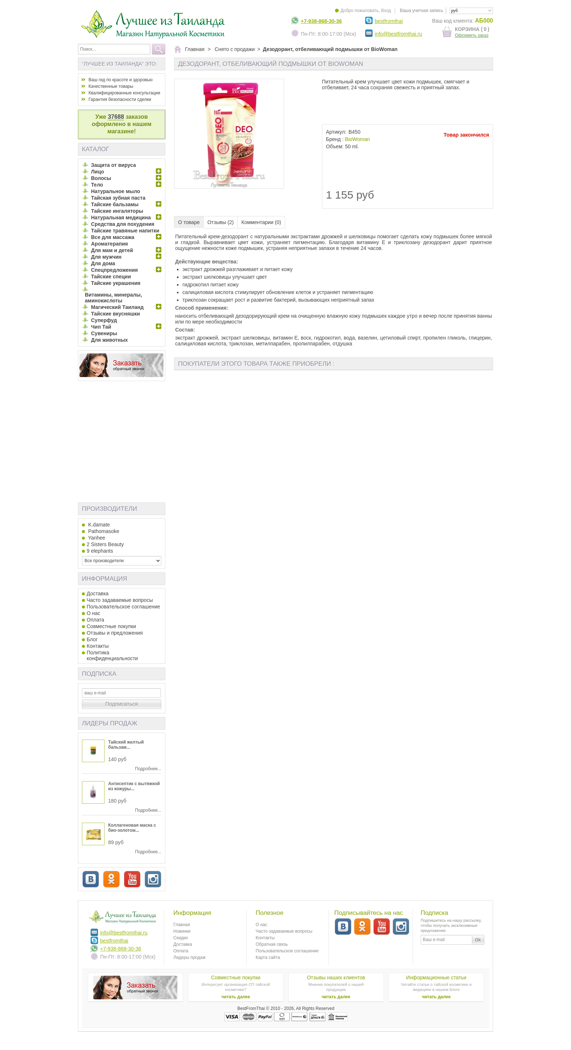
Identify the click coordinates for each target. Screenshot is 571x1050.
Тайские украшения (116, 283)
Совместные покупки (111, 626)
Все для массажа (112, 237)
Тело (97, 185)
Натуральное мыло (115, 191)
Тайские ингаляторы (117, 211)
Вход (386, 10)
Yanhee (96, 538)
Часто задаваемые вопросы (120, 600)
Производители (109, 508)
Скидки (180, 937)
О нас (93, 613)
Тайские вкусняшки (115, 314)
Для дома (103, 263)
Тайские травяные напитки (125, 231)
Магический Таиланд (117, 307)
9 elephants (100, 551)
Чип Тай (101, 327)
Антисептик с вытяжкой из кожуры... (134, 786)
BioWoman (357, 139)
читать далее (235, 996)
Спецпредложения (114, 270)
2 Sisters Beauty (105, 544)
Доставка (98, 593)
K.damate (98, 525)
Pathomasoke (103, 531)
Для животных (109, 340)
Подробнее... (148, 768)
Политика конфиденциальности (112, 655)
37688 (116, 117)
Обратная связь (272, 944)
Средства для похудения (122, 224)
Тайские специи (111, 276)
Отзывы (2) (220, 222)
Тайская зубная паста (118, 198)
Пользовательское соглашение (123, 607)
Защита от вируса (113, 165)
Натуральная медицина (121, 217)
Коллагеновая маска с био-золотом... (132, 828)
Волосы (101, 178)
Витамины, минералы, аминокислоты (113, 297)
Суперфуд (104, 320)
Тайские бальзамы (114, 204)
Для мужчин (106, 257)
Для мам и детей (112, 250)
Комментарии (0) (261, 222)
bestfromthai (389, 21)
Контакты (98, 646)
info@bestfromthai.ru (398, 34)
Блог (92, 639)
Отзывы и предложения (115, 633)
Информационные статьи (436, 977)
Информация (104, 578)
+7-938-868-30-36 (321, 21)
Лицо (97, 172)
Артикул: (336, 132)
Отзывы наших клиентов (336, 977)
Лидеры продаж (109, 723)
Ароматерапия (109, 244)
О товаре (189, 222)
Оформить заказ (471, 35)
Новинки (181, 931)
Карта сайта (268, 957)
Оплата (95, 620)
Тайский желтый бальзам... (126, 745)
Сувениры (104, 333)
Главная (181, 924)
